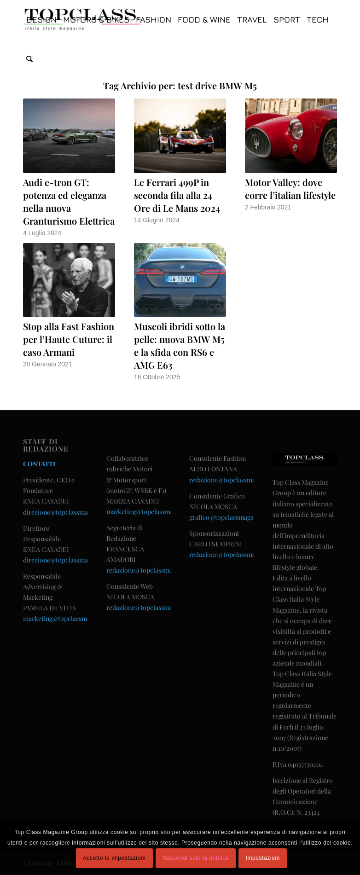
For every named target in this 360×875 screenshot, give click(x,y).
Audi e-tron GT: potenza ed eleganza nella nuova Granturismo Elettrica (69, 201)
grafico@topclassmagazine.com (234, 517)
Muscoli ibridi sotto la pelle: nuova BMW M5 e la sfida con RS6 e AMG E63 (179, 345)
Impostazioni (263, 858)
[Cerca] (29, 58)
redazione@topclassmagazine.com (155, 570)
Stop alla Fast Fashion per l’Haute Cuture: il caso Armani (68, 339)
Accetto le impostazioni (114, 858)
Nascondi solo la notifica (196, 858)
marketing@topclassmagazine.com (73, 618)
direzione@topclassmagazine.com (72, 512)
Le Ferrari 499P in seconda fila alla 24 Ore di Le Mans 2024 (177, 195)
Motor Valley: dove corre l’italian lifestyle (290, 188)
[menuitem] (41, 19)
